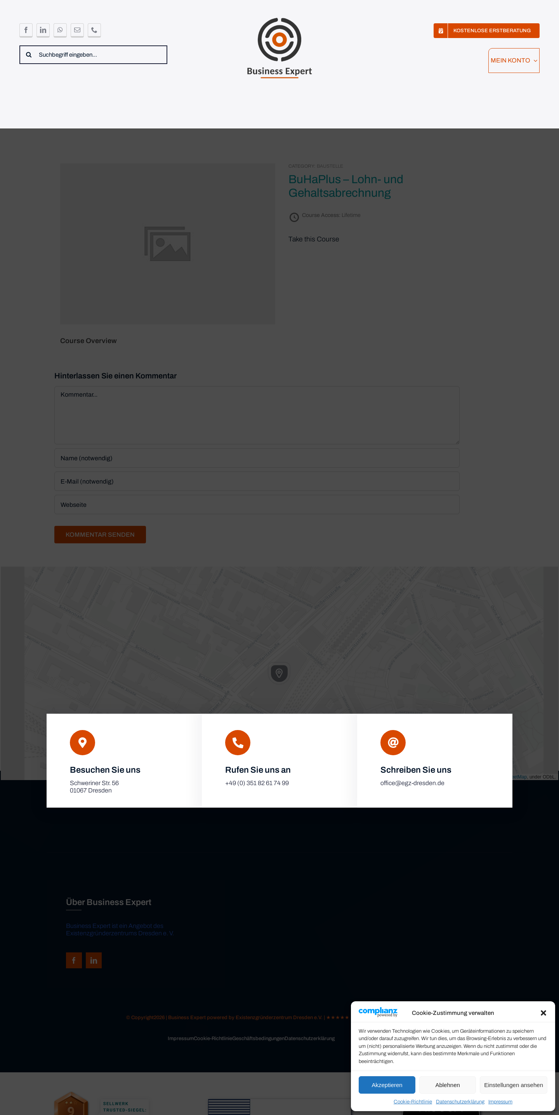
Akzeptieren (387, 1085)
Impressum (500, 1102)
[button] (543, 1013)
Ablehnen (447, 1085)
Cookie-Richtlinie (413, 1102)
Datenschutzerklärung (460, 1102)
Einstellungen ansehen (513, 1085)
